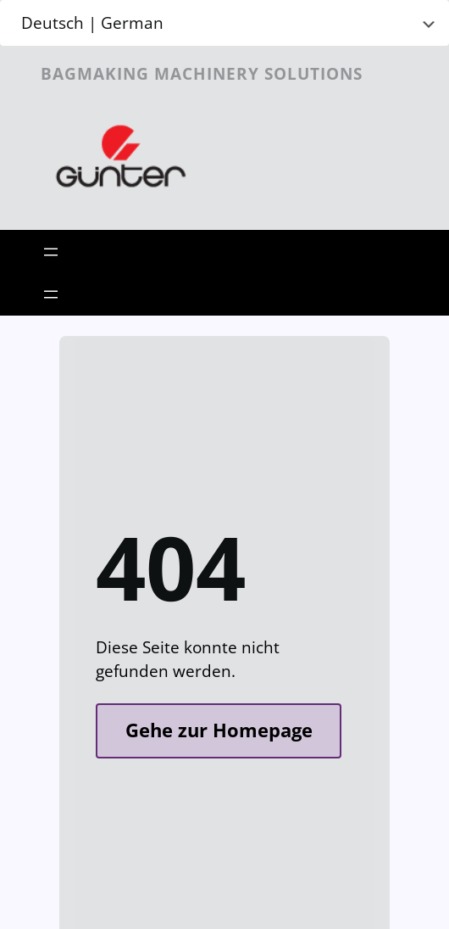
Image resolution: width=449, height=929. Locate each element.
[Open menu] (51, 252)
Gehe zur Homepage (219, 730)
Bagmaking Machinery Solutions (202, 73)
